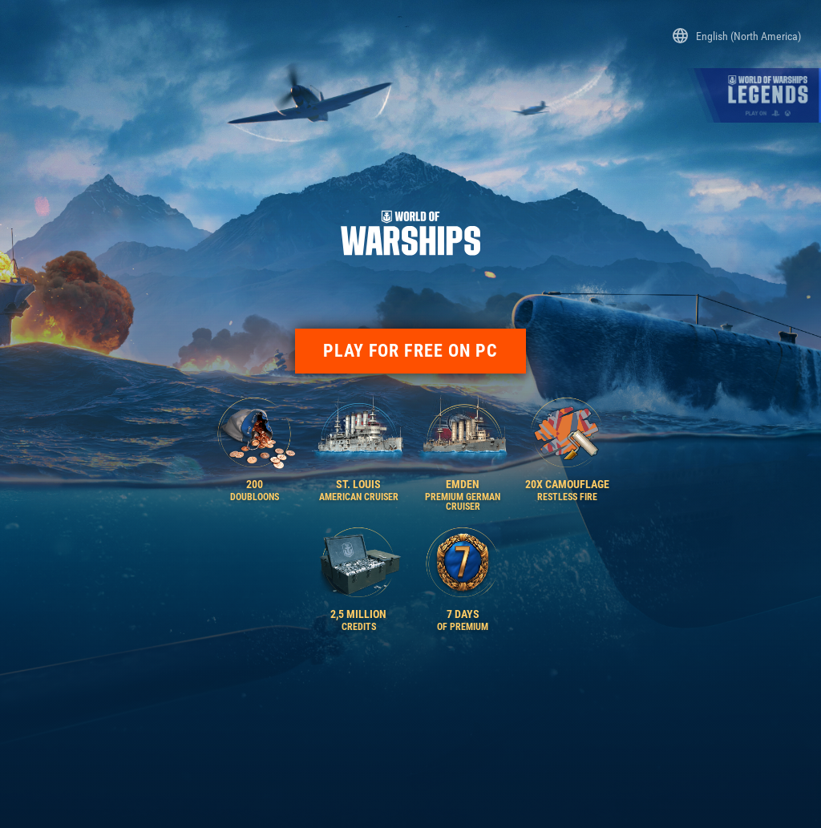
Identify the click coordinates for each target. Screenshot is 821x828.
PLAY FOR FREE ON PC (411, 351)
